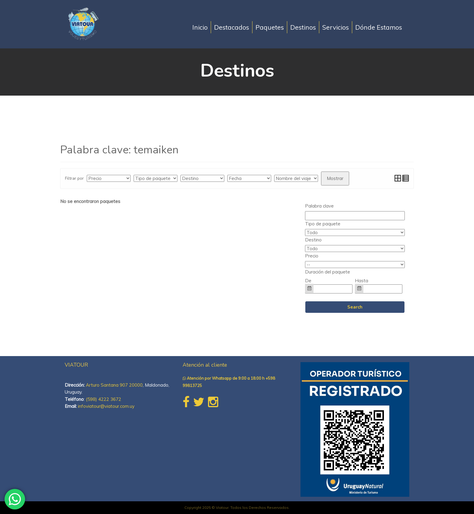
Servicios (335, 27)
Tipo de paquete (322, 224)
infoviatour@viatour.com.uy (106, 406)
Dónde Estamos (378, 27)
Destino (313, 240)
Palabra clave (319, 206)
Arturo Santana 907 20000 (114, 385)
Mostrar (335, 178)
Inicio (200, 27)
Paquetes (269, 27)
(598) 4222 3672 (103, 399)
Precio (311, 256)
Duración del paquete (327, 272)
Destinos (303, 27)
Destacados (231, 27)
